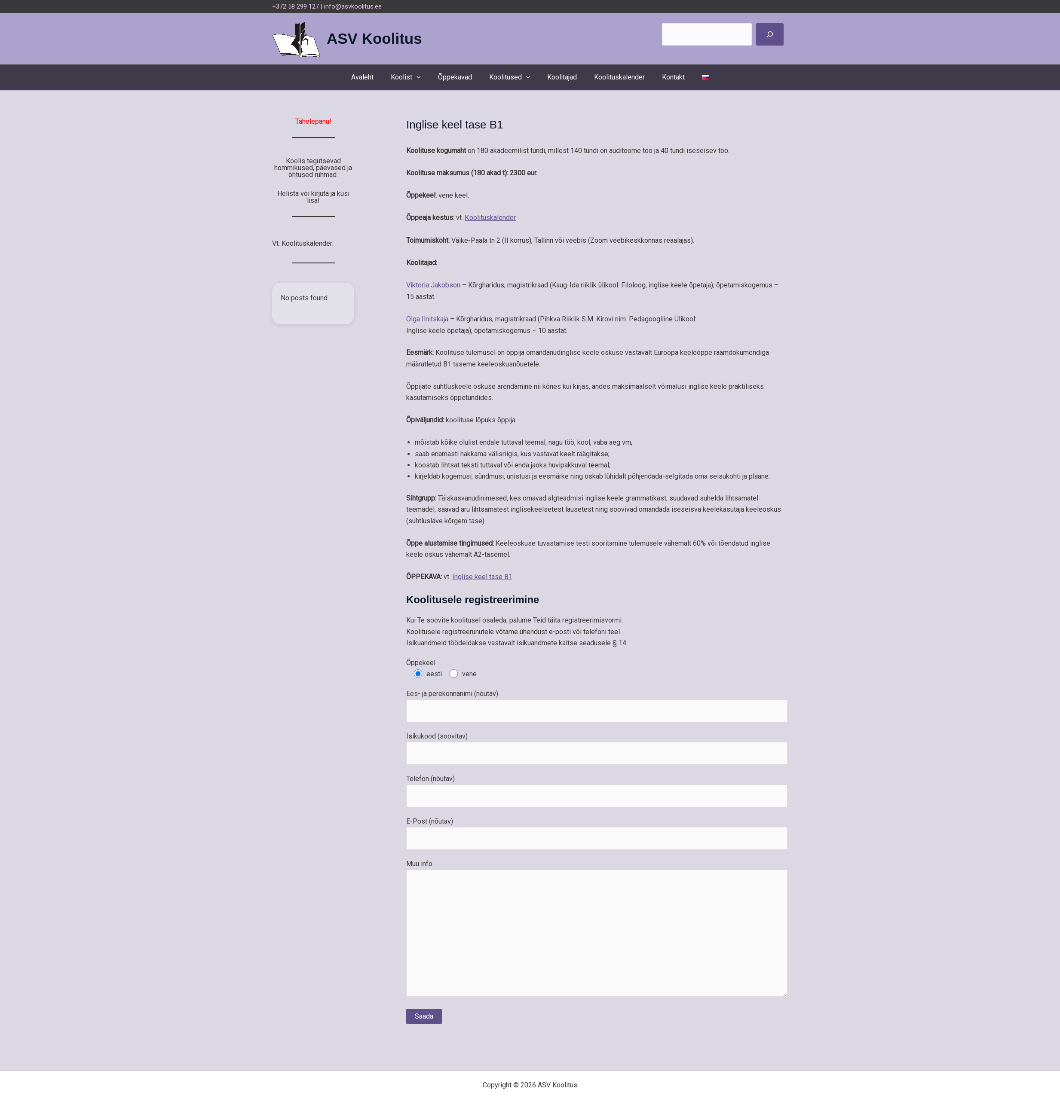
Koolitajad (560, 77)
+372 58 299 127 (295, 6)
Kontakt (664, 77)
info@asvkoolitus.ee (353, 6)
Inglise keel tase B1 (482, 576)
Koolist (414, 77)
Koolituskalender (614, 77)
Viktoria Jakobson (433, 285)
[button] (425, 77)
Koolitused (511, 77)
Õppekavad (460, 77)
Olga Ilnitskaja (427, 318)
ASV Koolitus (374, 38)
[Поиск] (770, 34)
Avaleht (374, 77)
